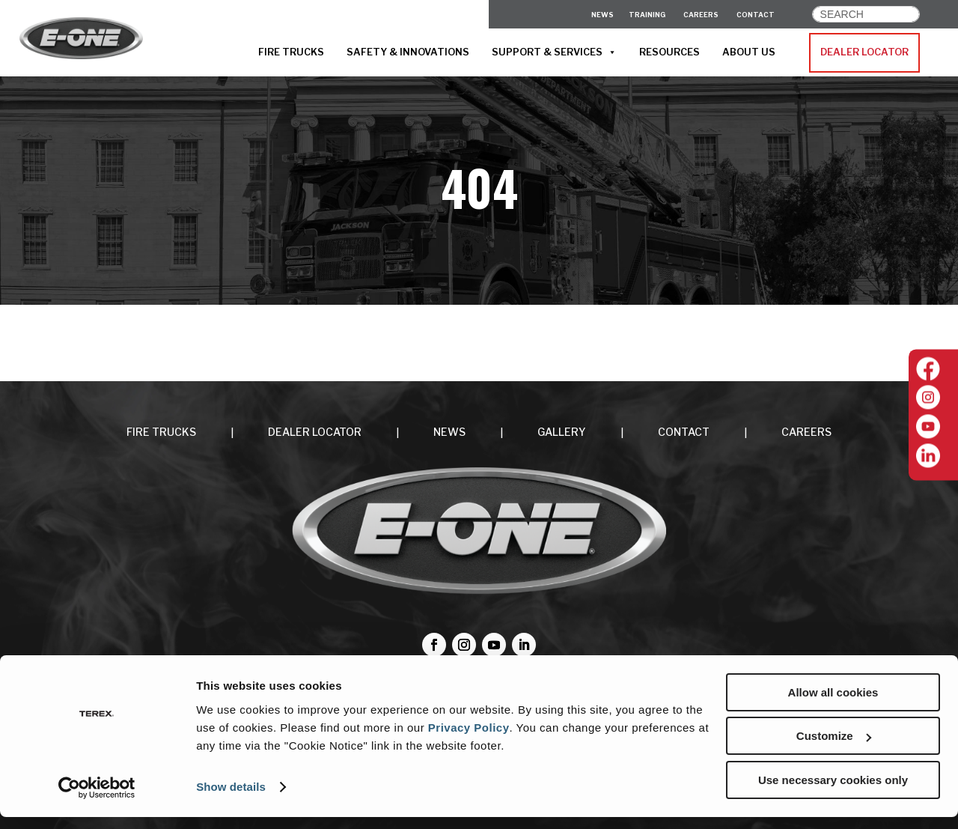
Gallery (561, 431)
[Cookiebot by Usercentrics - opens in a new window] (96, 800)
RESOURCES (669, 52)
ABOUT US (748, 52)
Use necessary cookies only (833, 792)
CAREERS (700, 14)
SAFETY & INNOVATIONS (408, 52)
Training (647, 14)
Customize (833, 748)
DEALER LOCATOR (864, 52)
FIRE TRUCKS (291, 52)
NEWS (449, 431)
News (602, 14)
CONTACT (755, 14)
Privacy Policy (469, 739)
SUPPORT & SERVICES (554, 52)
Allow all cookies (833, 704)
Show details (231, 798)
